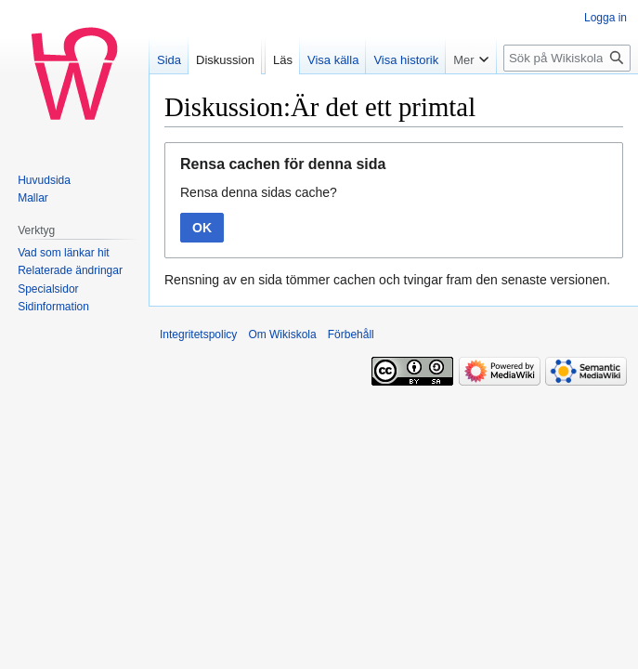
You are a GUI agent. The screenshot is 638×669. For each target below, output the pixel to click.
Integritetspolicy (198, 334)
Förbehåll (351, 334)
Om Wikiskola (282, 334)
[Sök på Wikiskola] (567, 58)
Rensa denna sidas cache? (258, 192)
